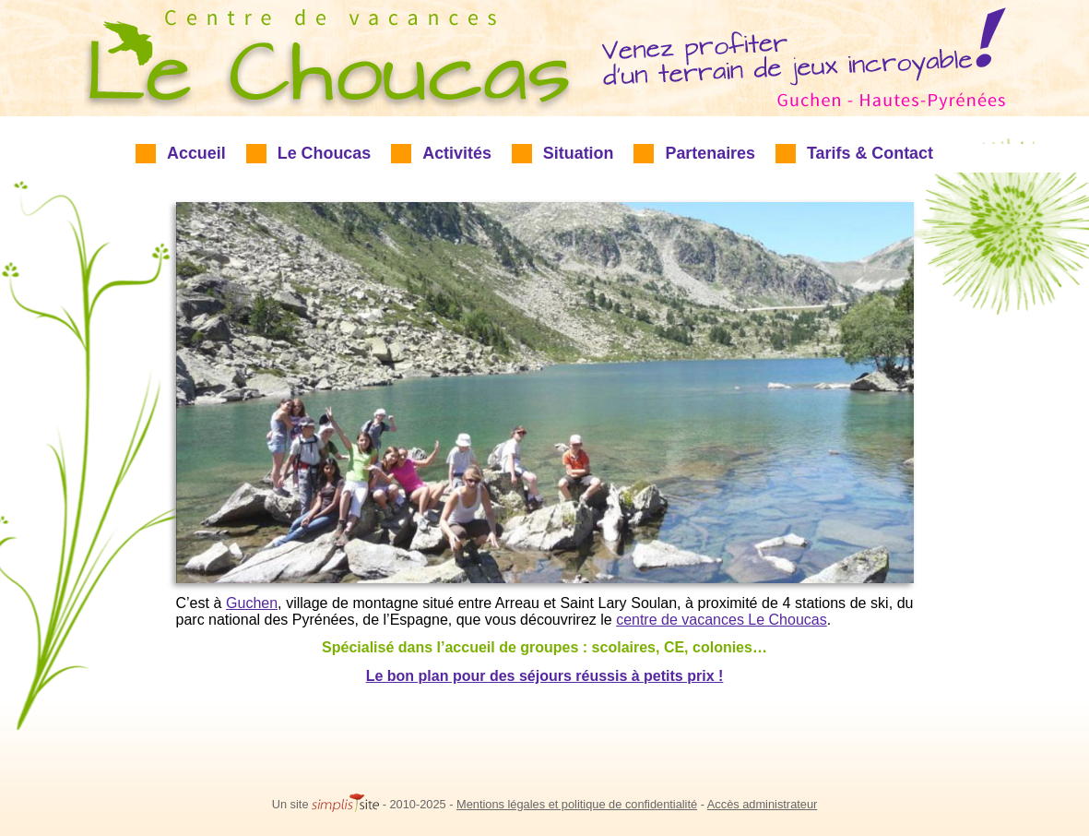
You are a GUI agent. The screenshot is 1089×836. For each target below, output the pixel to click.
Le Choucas (325, 153)
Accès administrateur (762, 804)
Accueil (196, 153)
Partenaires (710, 153)
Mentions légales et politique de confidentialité (576, 804)
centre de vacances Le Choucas (721, 619)
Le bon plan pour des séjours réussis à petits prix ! (545, 676)
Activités (456, 153)
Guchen (252, 603)
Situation (578, 153)
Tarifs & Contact (870, 153)
